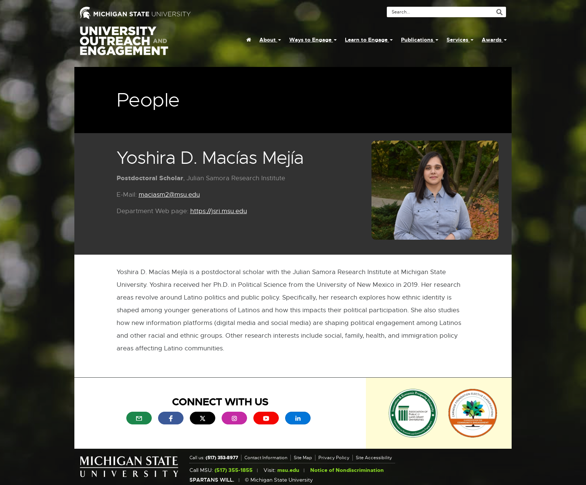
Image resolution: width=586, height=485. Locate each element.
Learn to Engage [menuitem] (369, 39)
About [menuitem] (270, 39)
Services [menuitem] (460, 39)
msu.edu (288, 470)
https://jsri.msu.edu (218, 211)
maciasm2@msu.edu (169, 195)
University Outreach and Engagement (124, 45)
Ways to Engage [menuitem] (313, 39)
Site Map (303, 458)
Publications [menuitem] (419, 39)
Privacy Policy (333, 458)
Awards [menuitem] (494, 39)
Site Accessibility (374, 458)
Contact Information (265, 458)
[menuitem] (249, 39)
